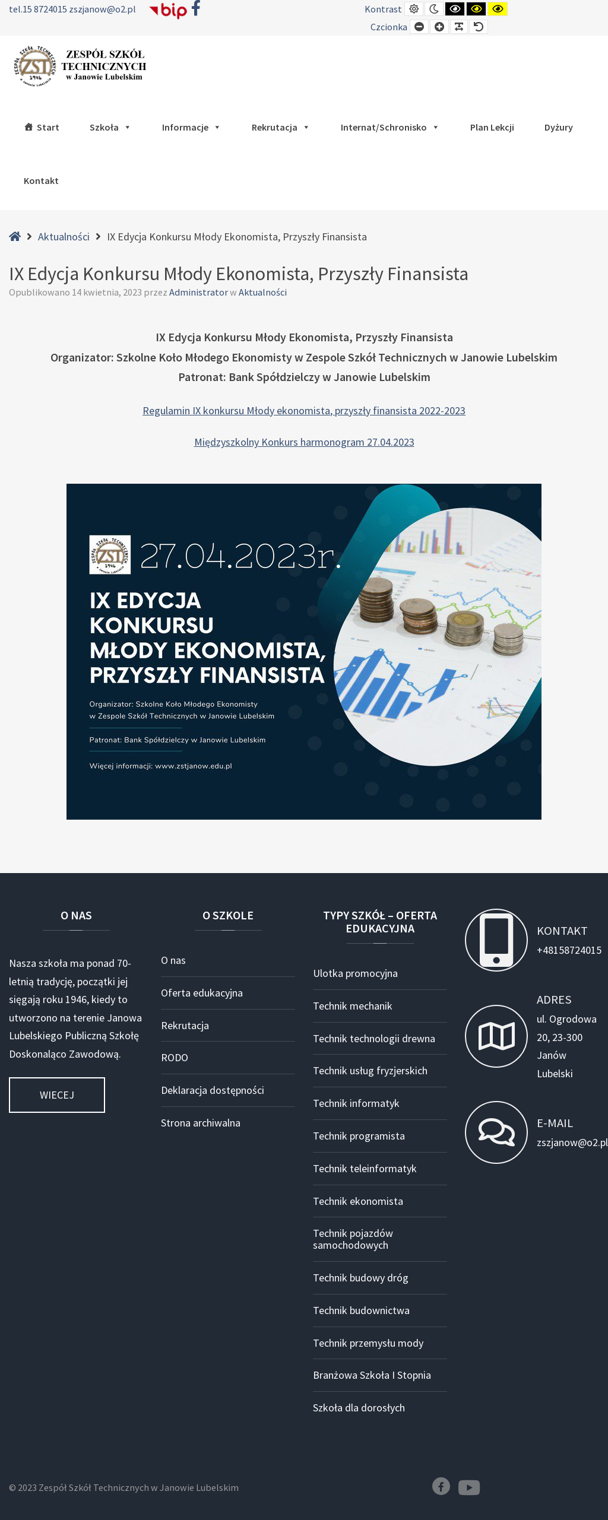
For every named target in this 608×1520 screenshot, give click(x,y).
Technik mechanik (352, 1006)
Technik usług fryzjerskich (370, 1070)
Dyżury (558, 127)
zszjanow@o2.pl (102, 9)
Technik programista (359, 1136)
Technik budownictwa (361, 1310)
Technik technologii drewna (374, 1038)
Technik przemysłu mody (368, 1343)
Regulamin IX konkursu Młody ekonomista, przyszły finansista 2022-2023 (304, 410)
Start (48, 127)
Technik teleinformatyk (365, 1168)
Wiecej (57, 1095)
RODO (174, 1057)
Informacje (191, 127)
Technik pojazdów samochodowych (353, 1239)
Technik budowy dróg (360, 1277)
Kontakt (41, 180)
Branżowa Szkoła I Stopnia (372, 1375)
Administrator (199, 292)
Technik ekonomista (358, 1201)
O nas (173, 960)
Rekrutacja (281, 127)
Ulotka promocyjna (355, 973)
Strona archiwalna (200, 1122)
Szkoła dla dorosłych (359, 1407)
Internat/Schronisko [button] (390, 127)
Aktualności (64, 236)
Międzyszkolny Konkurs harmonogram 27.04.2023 (304, 442)
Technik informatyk (356, 1103)
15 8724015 (46, 9)
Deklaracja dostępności (212, 1090)
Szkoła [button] (111, 127)
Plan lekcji (492, 127)
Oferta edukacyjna (202, 992)
